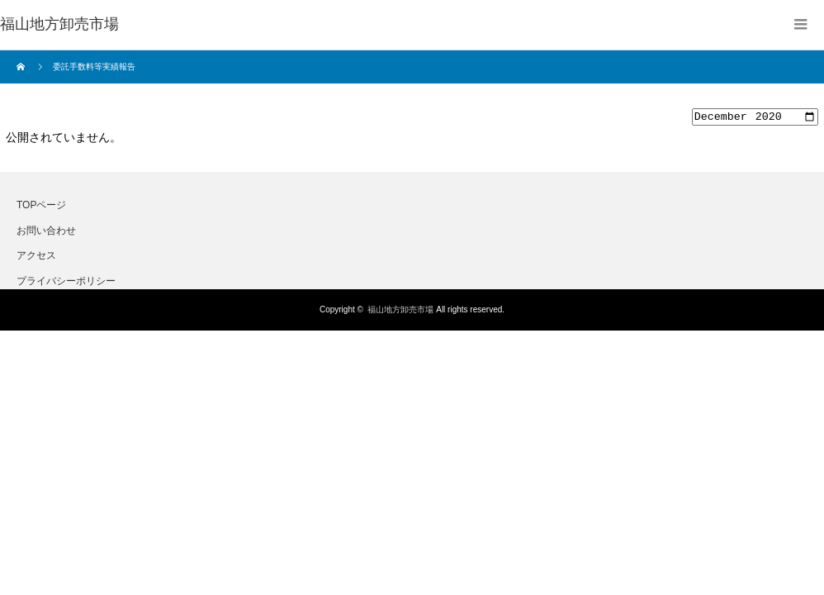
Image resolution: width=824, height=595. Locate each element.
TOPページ (41, 207)
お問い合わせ (46, 232)
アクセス (36, 258)
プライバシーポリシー (66, 282)
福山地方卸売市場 (400, 312)
